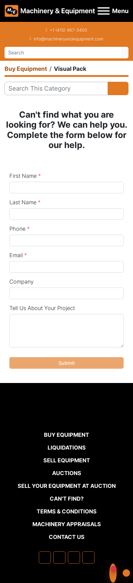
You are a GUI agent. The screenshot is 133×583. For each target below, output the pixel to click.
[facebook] (45, 557)
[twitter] (74, 557)
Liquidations (67, 447)
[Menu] (104, 11)
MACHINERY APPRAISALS (66, 524)
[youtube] (88, 557)
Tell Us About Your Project (42, 308)
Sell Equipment (66, 460)
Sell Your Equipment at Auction (67, 486)
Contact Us (67, 537)
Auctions (66, 473)
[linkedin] (59, 557)
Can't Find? (67, 498)
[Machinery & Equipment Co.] (66, 418)
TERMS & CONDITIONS (67, 511)
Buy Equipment (66, 435)
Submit (66, 363)
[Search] (63, 52)
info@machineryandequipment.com (68, 38)
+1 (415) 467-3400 (68, 30)
